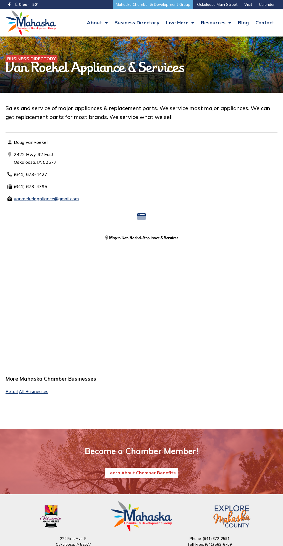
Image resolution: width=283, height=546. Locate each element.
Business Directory (136, 22)
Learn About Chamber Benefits (142, 472)
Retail (12, 391)
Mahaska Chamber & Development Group (153, 4)
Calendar (267, 4)
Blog (243, 22)
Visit (248, 4)
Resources (216, 22)
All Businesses (33, 391)
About (97, 22)
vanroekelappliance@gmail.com (46, 198)
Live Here (180, 22)
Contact (264, 22)
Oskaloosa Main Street (217, 4)
